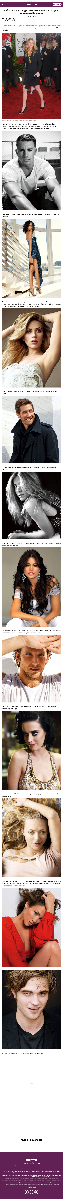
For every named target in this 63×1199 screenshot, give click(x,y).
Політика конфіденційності (26, 1166)
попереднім (34, 124)
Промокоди (40, 1168)
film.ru (42, 1053)
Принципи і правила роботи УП (27, 1168)
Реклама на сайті (12, 1166)
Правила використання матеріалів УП (45, 1166)
